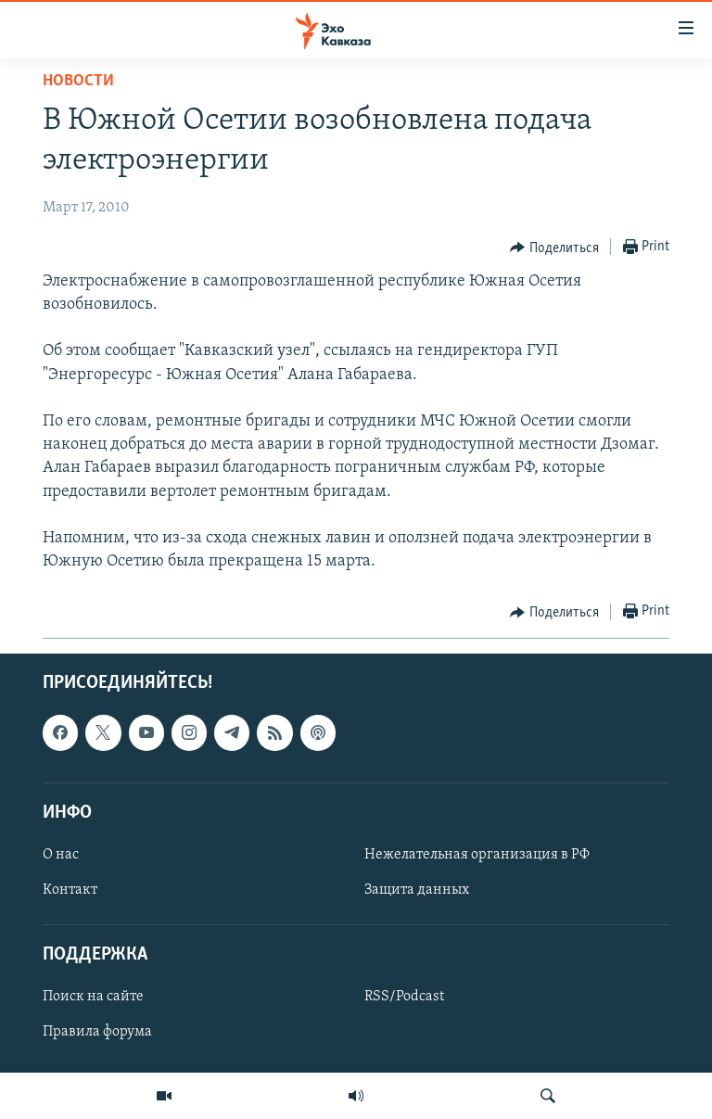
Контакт (70, 890)
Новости (78, 81)
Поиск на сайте (93, 997)
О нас (61, 854)
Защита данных (416, 890)
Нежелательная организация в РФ (477, 854)
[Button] (554, 247)
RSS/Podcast (404, 997)
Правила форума (97, 1032)
